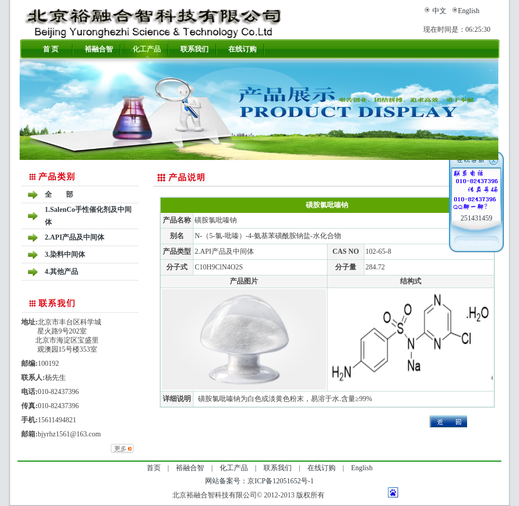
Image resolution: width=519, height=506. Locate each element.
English (469, 11)
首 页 (51, 49)
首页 (154, 468)
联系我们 (194, 49)
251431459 (476, 218)
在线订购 (242, 49)
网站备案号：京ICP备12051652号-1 (259, 481)
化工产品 (147, 49)
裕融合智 (99, 49)
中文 (439, 11)
